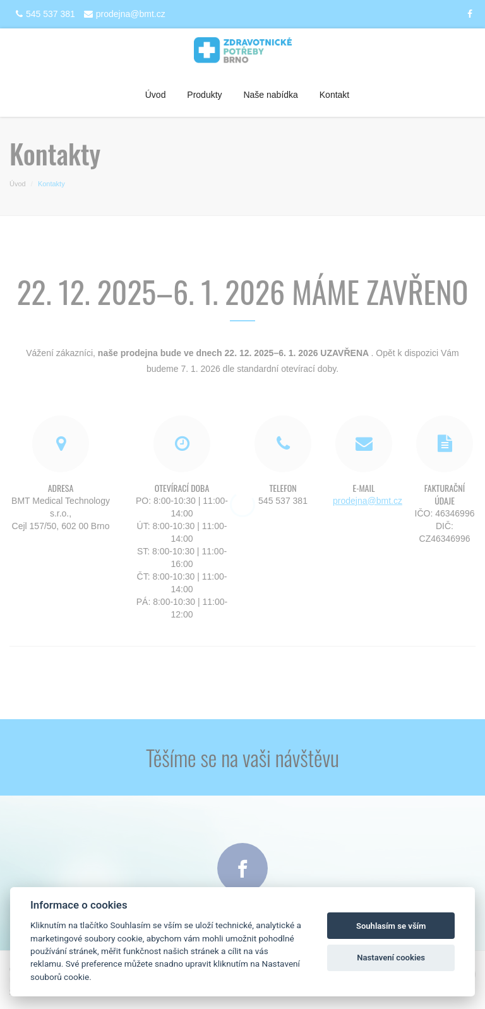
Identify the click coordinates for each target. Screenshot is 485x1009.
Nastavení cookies (391, 957)
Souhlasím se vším (391, 926)
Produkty (204, 95)
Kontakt (334, 95)
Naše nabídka (270, 95)
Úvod (155, 95)
